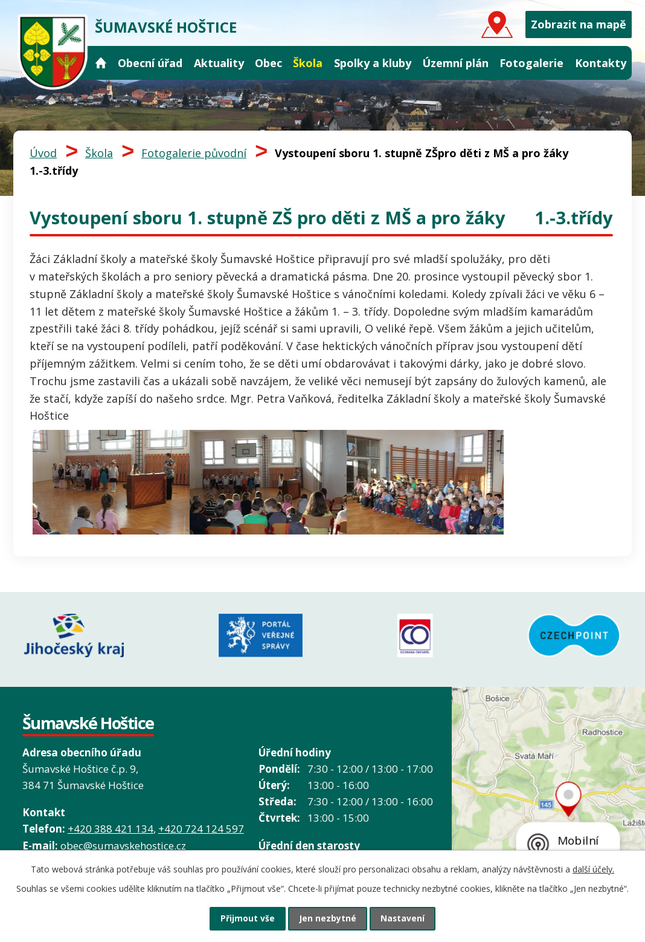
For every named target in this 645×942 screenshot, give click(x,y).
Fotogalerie (531, 63)
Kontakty (600, 63)
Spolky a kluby (372, 63)
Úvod (100, 63)
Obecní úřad (150, 63)
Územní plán (455, 63)
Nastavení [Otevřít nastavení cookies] (406, 918)
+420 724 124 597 (201, 826)
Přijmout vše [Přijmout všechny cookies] (244, 918)
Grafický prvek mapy (548, 812)
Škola (307, 63)
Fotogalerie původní (193, 153)
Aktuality (219, 63)
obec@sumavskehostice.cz (123, 842)
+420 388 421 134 (110, 826)
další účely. (593, 868)
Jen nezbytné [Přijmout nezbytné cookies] (327, 918)
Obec (268, 63)
